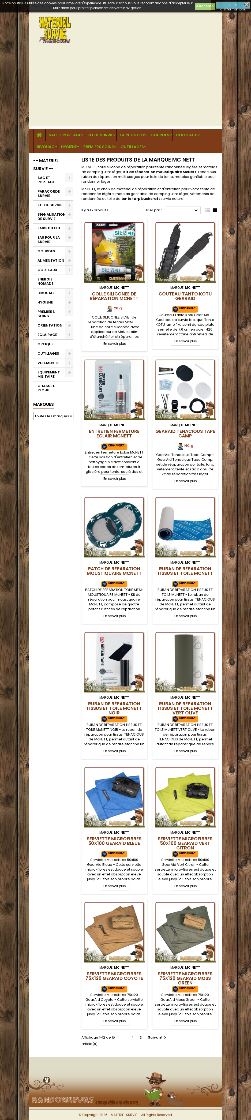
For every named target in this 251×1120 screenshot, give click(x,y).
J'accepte (205, 6)
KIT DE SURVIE (100, 135)
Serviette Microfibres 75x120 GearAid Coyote (114, 976)
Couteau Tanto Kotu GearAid (185, 296)
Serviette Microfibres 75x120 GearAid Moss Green (185, 978)
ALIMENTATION (51, 260)
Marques (43, 404)
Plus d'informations (233, 6)
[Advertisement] (125, 88)
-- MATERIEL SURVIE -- (46, 165)
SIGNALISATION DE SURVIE (52, 216)
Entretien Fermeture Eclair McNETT (114, 433)
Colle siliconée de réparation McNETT (114, 296)
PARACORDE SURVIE (49, 193)
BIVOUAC (45, 146)
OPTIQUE (45, 344)
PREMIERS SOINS (98, 146)
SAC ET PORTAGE (65, 135)
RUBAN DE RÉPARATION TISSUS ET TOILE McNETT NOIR (114, 708)
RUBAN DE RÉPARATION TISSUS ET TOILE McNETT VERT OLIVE (185, 708)
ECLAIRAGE (47, 334)
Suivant (157, 1037)
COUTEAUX (186, 135)
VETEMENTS (48, 362)
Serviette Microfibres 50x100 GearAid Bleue (114, 841)
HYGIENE (69, 146)
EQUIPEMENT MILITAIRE (49, 374)
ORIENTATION (50, 325)
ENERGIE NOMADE (45, 281)
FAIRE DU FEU (132, 135)
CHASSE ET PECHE (47, 388)
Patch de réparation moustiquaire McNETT (114, 570)
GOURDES (160, 135)
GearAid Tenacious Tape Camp (185, 433)
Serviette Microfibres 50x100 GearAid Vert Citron (185, 843)
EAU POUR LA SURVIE (49, 239)
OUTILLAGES (132, 146)
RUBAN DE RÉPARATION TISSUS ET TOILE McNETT (185, 570)
